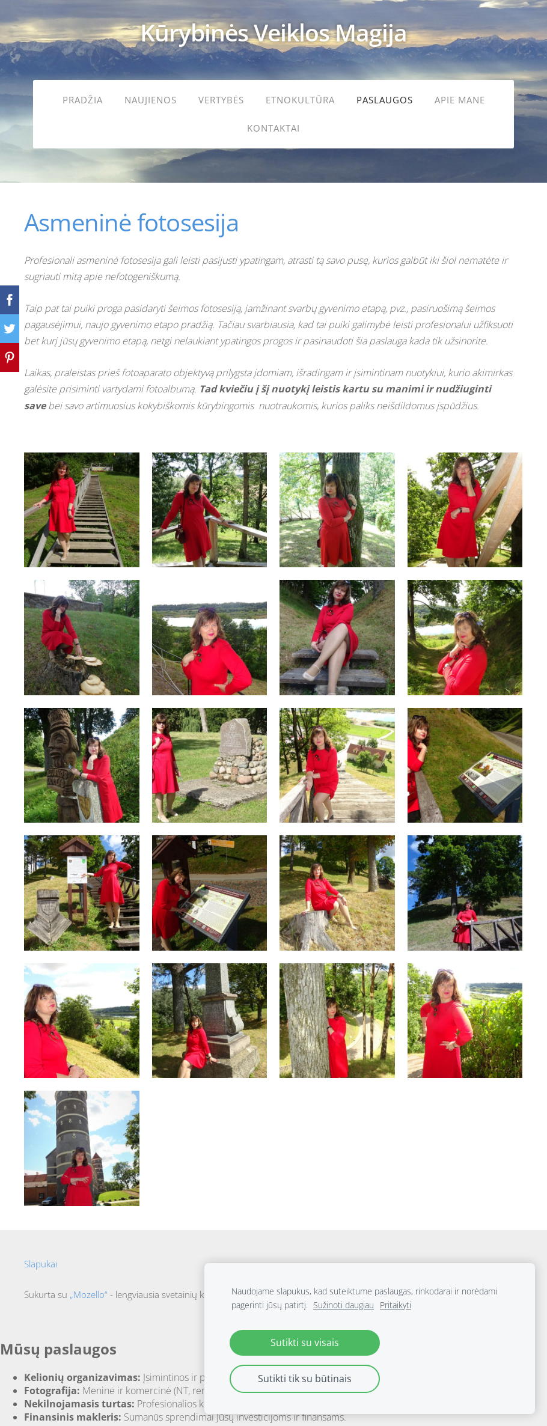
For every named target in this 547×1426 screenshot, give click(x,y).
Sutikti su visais (304, 1342)
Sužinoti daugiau (343, 1305)
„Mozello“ (89, 1287)
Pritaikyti (395, 1305)
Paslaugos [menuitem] (384, 100)
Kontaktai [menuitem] (273, 128)
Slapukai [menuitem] (40, 1257)
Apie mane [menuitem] (460, 100)
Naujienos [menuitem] (150, 100)
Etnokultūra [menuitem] (300, 100)
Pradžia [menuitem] (83, 100)
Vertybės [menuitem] (221, 100)
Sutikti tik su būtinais (305, 1378)
